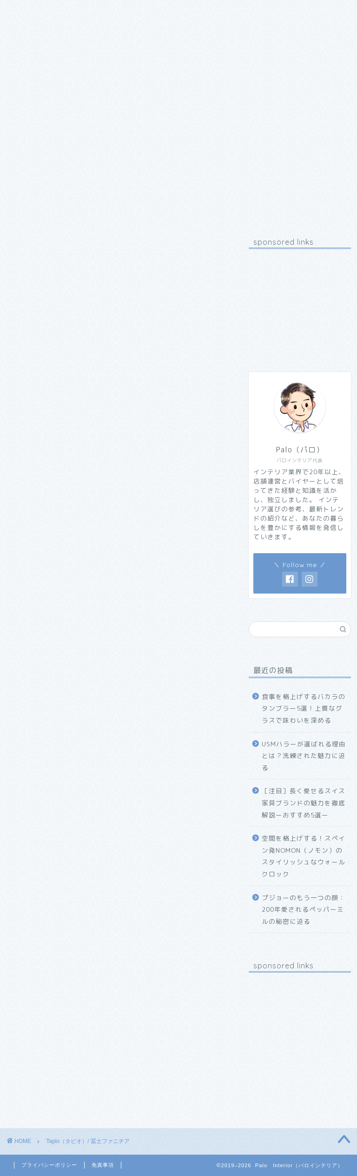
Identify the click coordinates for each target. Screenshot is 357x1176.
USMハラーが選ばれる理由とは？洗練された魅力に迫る (304, 755)
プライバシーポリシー (49, 1165)
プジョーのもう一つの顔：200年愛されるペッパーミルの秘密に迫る (303, 909)
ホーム (31, 12)
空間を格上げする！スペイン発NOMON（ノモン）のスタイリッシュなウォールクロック (303, 856)
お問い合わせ (151, 12)
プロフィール (86, 12)
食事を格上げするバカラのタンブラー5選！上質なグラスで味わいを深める (303, 708)
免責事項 (103, 1165)
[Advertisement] (299, 302)
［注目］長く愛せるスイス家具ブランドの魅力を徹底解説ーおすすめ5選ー (303, 802)
